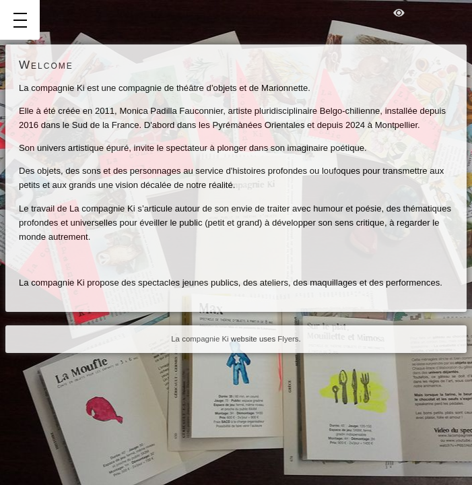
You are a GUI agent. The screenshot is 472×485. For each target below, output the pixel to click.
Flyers (287, 339)
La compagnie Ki (199, 339)
